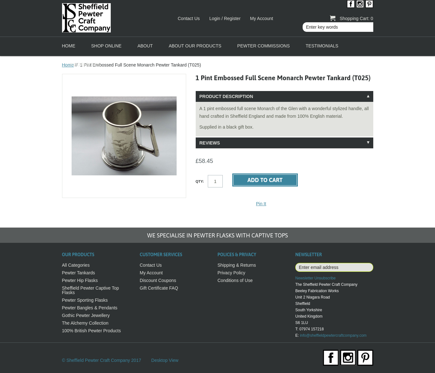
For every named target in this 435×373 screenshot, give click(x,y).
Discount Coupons (158, 280)
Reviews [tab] (210, 142)
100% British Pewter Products (91, 330)
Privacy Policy (231, 273)
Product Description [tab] (226, 96)
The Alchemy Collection (85, 323)
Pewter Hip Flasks (80, 280)
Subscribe (368, 267)
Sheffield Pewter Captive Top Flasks (90, 290)
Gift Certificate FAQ (159, 288)
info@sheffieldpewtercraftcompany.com (333, 335)
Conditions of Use (235, 280)
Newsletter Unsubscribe (315, 278)
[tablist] (284, 119)
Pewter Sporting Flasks (85, 300)
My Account (261, 18)
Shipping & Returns (237, 265)
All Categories (76, 265)
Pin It (261, 203)
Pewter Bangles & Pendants (89, 308)
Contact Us (189, 18)
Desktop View (164, 360)
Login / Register (225, 18)
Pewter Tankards (78, 273)
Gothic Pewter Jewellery (86, 315)
